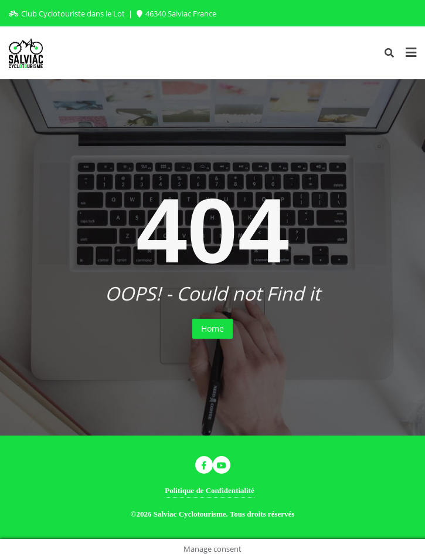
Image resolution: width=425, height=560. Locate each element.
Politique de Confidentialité (209, 490)
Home (212, 328)
